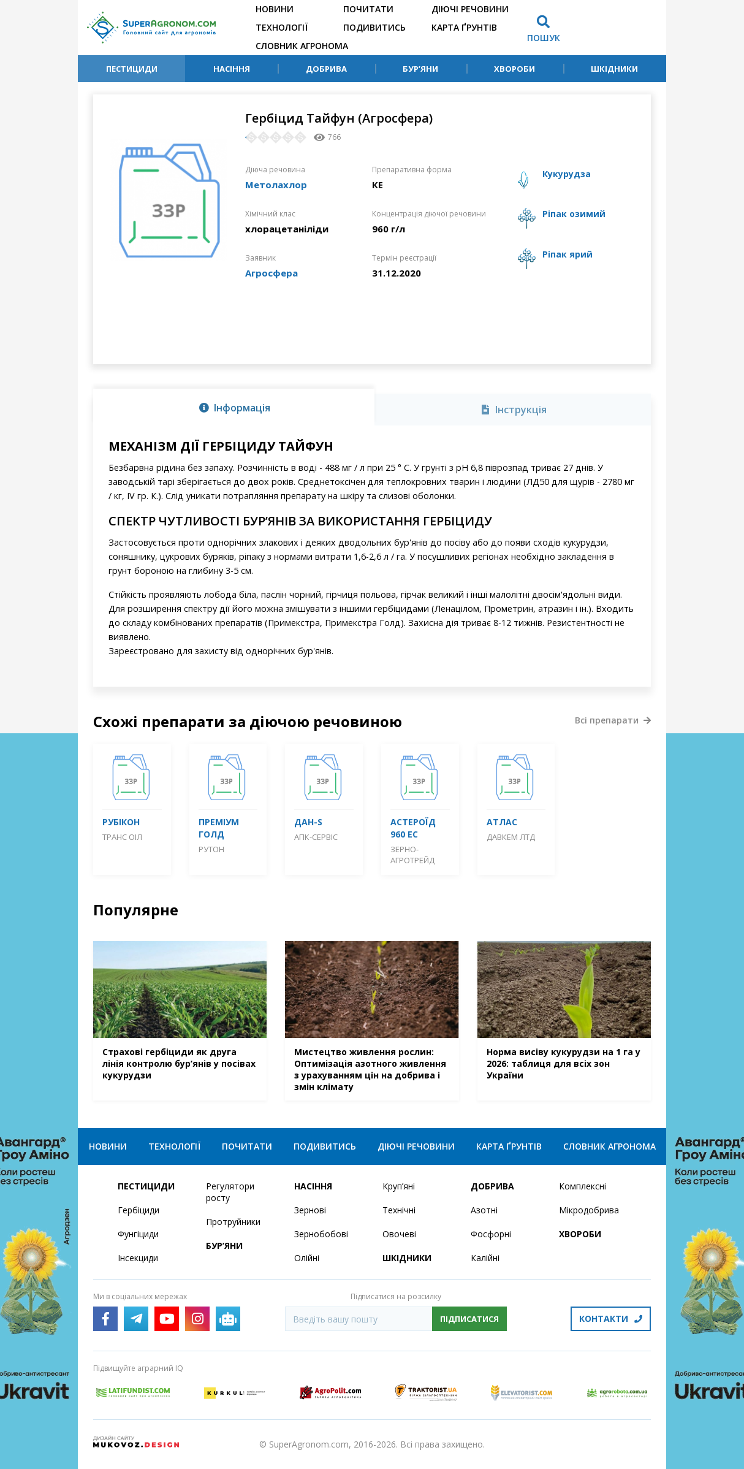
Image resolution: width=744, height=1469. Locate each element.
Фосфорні (491, 1234)
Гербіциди (138, 1210)
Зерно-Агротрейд (412, 855)
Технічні (399, 1210)
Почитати (368, 9)
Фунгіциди (138, 1234)
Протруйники (233, 1221)
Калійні (485, 1258)
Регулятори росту (230, 1192)
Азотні (484, 1210)
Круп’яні (398, 1186)
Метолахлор (276, 184)
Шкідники (614, 68)
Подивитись (374, 27)
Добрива (326, 68)
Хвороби (514, 68)
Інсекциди (138, 1258)
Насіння (231, 68)
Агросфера (271, 273)
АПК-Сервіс (316, 836)
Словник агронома (302, 46)
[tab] (233, 407)
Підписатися (469, 1318)
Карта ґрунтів (464, 27)
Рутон (211, 849)
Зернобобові (321, 1234)
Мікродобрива (589, 1210)
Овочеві (399, 1234)
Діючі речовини (470, 9)
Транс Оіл (122, 836)
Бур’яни (420, 68)
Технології (282, 27)
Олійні (306, 1258)
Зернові (310, 1210)
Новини (275, 9)
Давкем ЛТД (511, 836)
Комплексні (582, 1186)
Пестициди (132, 68)
